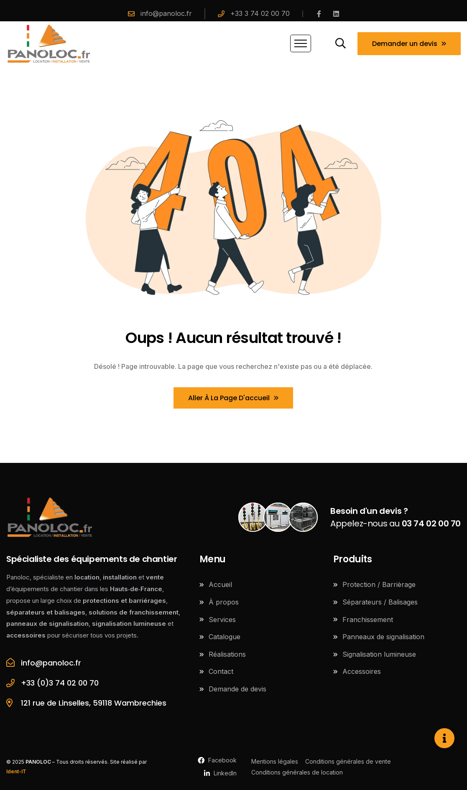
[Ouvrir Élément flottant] (444, 738)
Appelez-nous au (395, 517)
